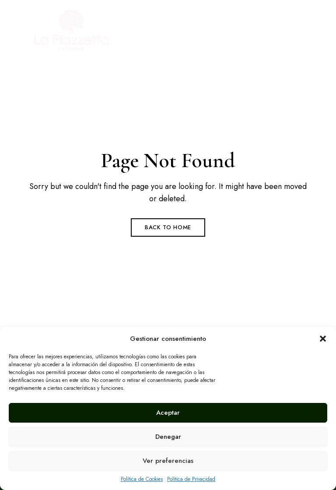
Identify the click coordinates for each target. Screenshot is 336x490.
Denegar (168, 436)
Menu (300, 32)
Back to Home (168, 227)
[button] (322, 338)
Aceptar (168, 412)
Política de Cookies (142, 479)
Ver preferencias (168, 461)
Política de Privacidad (191, 479)
